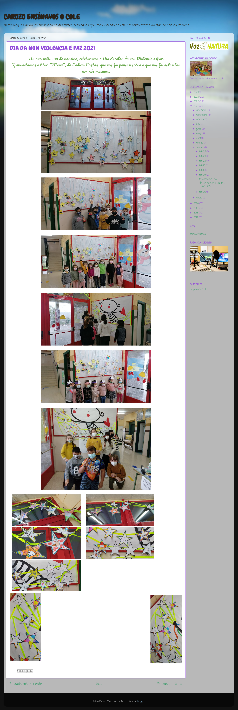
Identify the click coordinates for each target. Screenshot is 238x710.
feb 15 (202, 166)
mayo (199, 133)
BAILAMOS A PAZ (208, 179)
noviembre (202, 115)
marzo (200, 143)
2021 (196, 106)
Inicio (99, 684)
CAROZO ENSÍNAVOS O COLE (42, 16)
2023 (197, 97)
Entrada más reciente (26, 684)
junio (199, 129)
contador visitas (198, 234)
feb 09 (203, 175)
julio (198, 124)
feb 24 (203, 156)
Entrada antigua (169, 684)
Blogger (141, 701)
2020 (196, 203)
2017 (196, 217)
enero (199, 198)
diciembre (201, 110)
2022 (197, 101)
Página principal (198, 289)
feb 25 (203, 152)
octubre (200, 119)
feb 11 (202, 170)
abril (198, 138)
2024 (197, 92)
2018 (196, 213)
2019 (196, 208)
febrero (200, 147)
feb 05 (202, 192)
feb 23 (203, 161)
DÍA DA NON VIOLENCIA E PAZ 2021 (212, 185)
